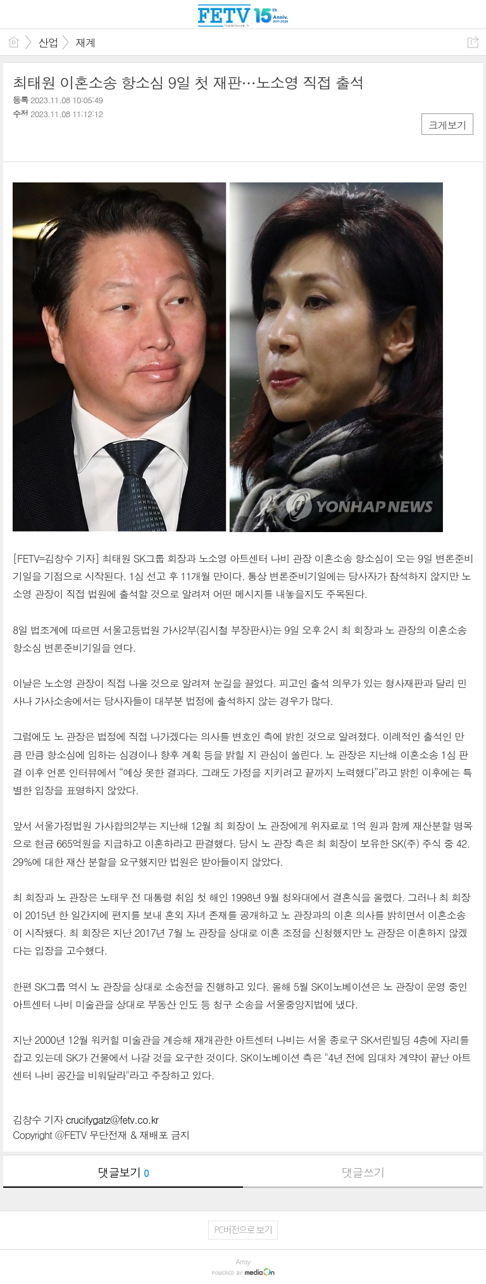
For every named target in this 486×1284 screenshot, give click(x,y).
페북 (24, 140)
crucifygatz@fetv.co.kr (112, 1119)
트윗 (49, 140)
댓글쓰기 (363, 1172)
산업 (48, 42)
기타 (100, 140)
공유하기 (473, 42)
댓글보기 (123, 1172)
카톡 (74, 140)
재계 (85, 42)
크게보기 (447, 125)
